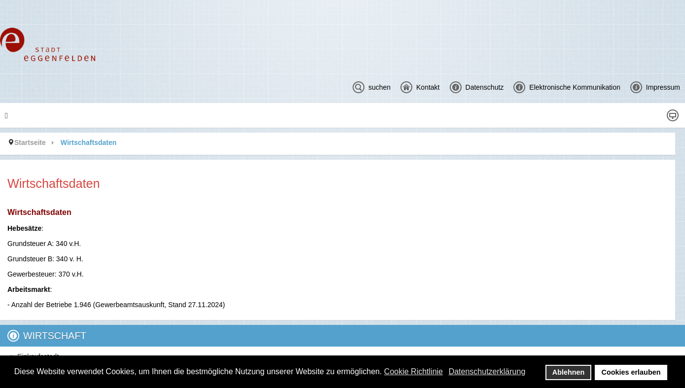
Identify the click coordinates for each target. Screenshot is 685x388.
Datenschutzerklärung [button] (487, 371)
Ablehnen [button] (568, 372)
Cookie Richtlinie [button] (413, 371)
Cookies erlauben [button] (631, 372)
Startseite (30, 142)
